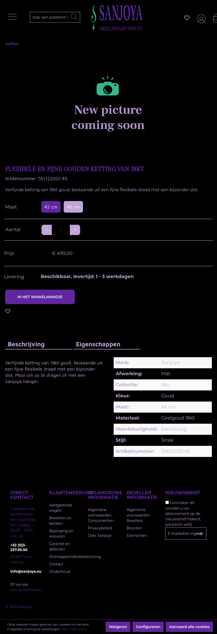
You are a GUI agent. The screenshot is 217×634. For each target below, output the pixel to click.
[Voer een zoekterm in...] (56, 17)
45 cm (73, 207)
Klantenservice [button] (63, 493)
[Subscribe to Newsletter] (199, 534)
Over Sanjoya (99, 535)
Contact (56, 564)
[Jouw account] (200, 18)
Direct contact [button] (22, 495)
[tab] (38, 343)
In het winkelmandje (40, 297)
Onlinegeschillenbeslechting (75, 556)
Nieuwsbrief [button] (182, 493)
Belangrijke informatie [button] (102, 495)
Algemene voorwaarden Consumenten (101, 515)
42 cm (50, 207)
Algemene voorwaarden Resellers (138, 515)
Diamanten (137, 535)
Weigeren (118, 626)
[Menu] (14, 18)
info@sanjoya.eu (24, 571)
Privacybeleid (100, 528)
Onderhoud (59, 571)
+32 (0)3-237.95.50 (19, 547)
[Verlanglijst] (187, 18)
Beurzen (134, 528)
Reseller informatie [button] (141, 495)
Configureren (148, 626)
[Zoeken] (74, 17)
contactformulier (25, 590)
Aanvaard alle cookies (189, 626)
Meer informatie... (74, 629)
